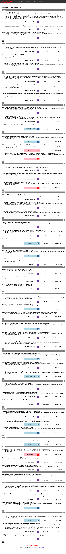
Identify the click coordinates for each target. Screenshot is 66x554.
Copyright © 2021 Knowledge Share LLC (33, 548)
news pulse (21, 1)
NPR (30, 29)
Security (46, 301)
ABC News (30, 316)
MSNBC (30, 141)
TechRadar (30, 288)
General (46, 21)
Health (45, 29)
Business (46, 273)
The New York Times (30, 376)
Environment (46, 227)
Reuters (30, 367)
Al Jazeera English (30, 462)
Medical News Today (30, 346)
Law (46, 150)
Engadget (30, 243)
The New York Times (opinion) (30, 129)
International (46, 309)
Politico (30, 255)
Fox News (30, 150)
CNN (30, 309)
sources (28, 1)
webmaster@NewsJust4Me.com (40, 547)
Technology (46, 243)
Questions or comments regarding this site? (27, 547)
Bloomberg (30, 273)
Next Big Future (30, 337)
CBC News (30, 329)
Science (46, 480)
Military (46, 170)
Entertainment (46, 359)
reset (45, 1)
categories (34, 1)
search (40, 1)
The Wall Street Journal (30, 396)
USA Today (30, 264)
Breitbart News (30, 454)
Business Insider (30, 281)
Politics (46, 38)
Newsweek (30, 508)
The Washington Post (30, 21)
